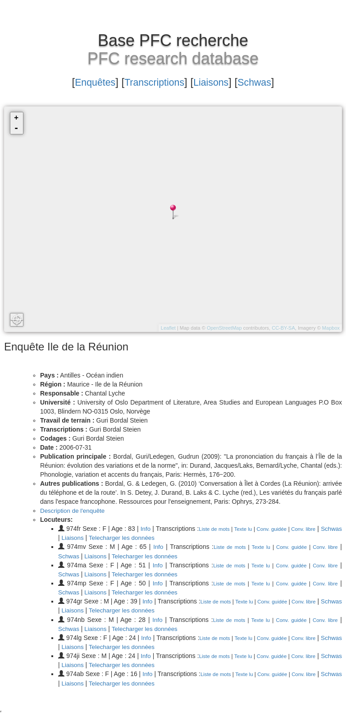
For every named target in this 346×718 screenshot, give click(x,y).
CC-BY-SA (283, 328)
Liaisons (215, 82)
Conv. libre (325, 529)
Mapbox (331, 328)
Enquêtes (86, 82)
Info (153, 528)
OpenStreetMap (224, 328)
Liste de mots (225, 529)
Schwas (263, 82)
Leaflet (168, 328)
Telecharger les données (148, 537)
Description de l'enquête (74, 510)
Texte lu (258, 529)
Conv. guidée (289, 529)
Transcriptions (153, 82)
